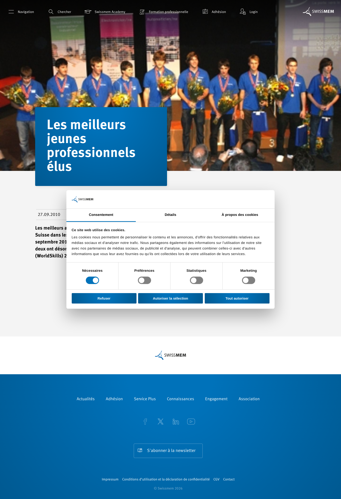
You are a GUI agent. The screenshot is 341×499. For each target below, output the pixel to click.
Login (248, 11)
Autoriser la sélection (170, 298)
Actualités (86, 399)
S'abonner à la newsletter (171, 451)
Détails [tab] (170, 215)
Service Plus (145, 399)
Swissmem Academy (104, 11)
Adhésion (213, 11)
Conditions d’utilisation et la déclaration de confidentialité (166, 479)
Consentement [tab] (101, 215)
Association (249, 399)
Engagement (216, 399)
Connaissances (180, 399)
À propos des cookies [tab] (240, 215)
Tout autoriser (237, 298)
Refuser (104, 298)
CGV (217, 479)
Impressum (110, 479)
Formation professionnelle (163, 11)
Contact (229, 479)
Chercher (59, 11)
